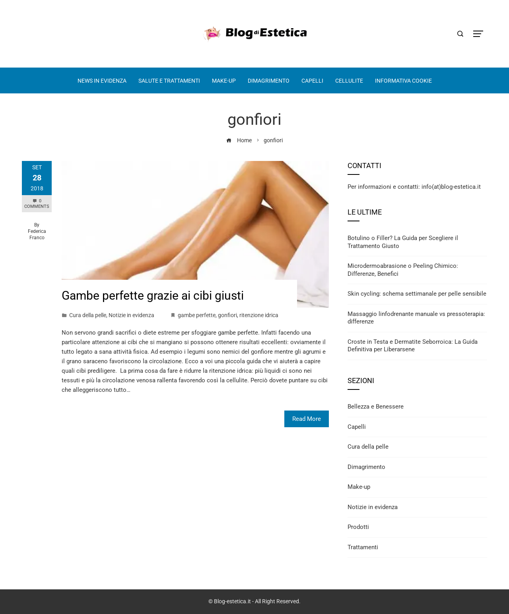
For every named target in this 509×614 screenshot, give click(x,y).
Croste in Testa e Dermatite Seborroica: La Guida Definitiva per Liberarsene (413, 345)
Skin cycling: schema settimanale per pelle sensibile (417, 293)
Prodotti (358, 527)
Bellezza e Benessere (376, 406)
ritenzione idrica (258, 315)
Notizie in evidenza (131, 315)
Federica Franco (37, 234)
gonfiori (227, 315)
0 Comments (36, 203)
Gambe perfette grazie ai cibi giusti (153, 295)
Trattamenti (363, 547)
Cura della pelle (87, 315)
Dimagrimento (366, 467)
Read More (306, 418)
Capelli (357, 426)
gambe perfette (197, 315)
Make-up (359, 486)
